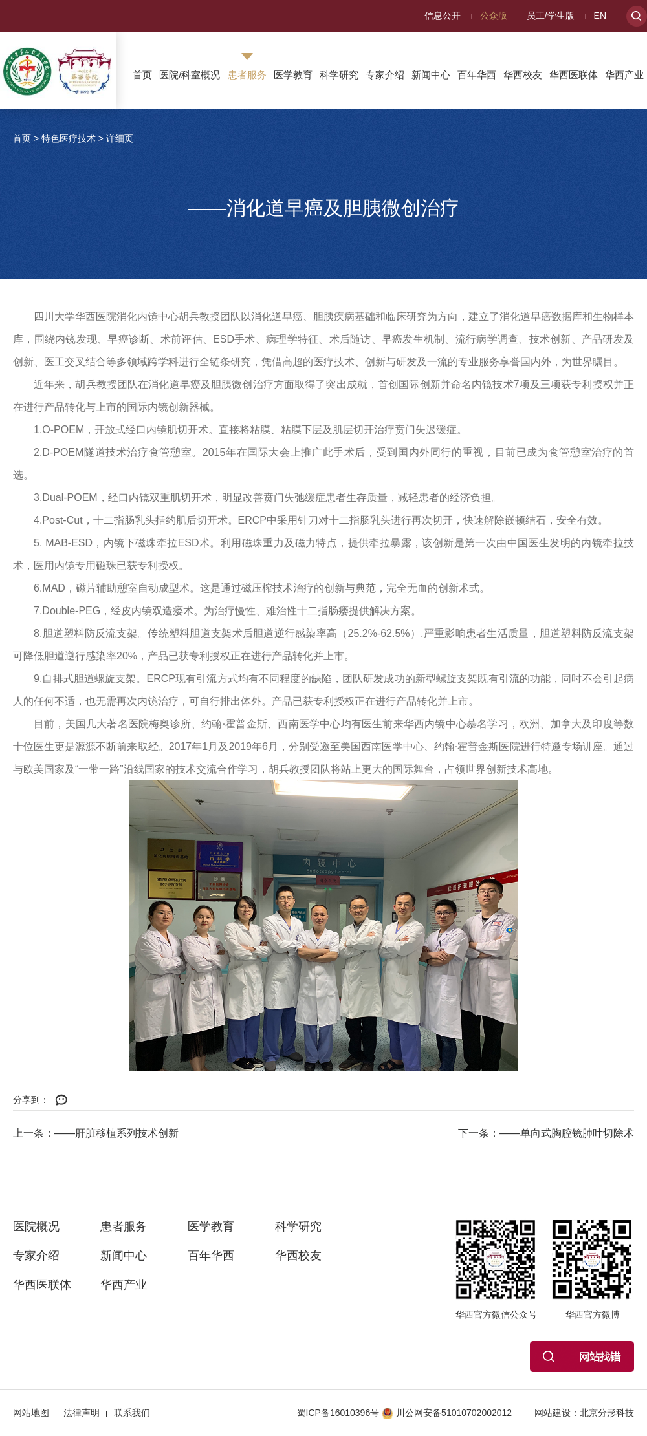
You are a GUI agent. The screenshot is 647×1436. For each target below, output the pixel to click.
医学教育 (293, 74)
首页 (142, 74)
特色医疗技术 (68, 138)
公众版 (493, 15)
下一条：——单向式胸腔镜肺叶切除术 (546, 1133)
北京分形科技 (607, 1413)
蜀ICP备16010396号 (338, 1413)
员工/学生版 (551, 15)
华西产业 (624, 74)
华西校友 (522, 74)
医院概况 (36, 1226)
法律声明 (81, 1413)
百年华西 (476, 74)
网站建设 (552, 1413)
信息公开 (442, 15)
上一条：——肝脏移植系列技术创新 (96, 1133)
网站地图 (31, 1413)
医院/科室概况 (189, 74)
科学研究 (339, 74)
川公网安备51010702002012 (447, 1413)
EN (600, 15)
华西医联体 (573, 74)
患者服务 (247, 74)
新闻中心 (430, 74)
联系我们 (132, 1413)
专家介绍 (385, 74)
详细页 (119, 138)
